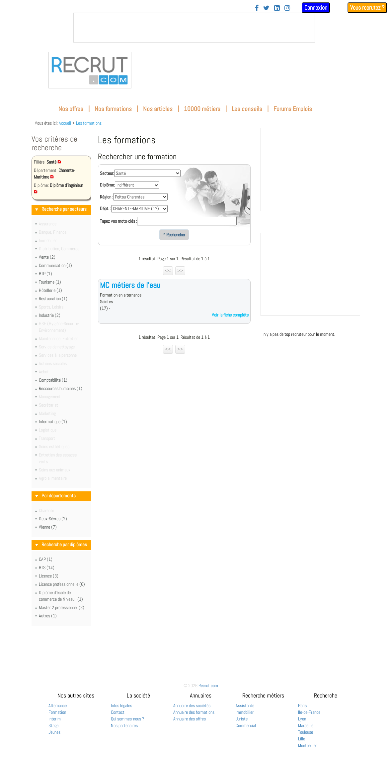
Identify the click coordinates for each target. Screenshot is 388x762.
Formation (57, 712)
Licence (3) (48, 576)
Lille (301, 739)
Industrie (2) (49, 315)
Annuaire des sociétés (191, 705)
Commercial (246, 725)
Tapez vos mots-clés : (118, 221)
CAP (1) (45, 559)
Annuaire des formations (193, 712)
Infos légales (121, 705)
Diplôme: (107, 185)
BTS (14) (46, 568)
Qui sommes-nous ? (127, 719)
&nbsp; (194, 28)
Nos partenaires (124, 725)
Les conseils (247, 109)
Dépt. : (105, 208)
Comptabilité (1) (53, 380)
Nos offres (70, 109)
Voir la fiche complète (230, 315)
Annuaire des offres (189, 719)
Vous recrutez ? (367, 7)
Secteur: (107, 173)
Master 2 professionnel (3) (61, 607)
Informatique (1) (53, 422)
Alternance (57, 705)
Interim (54, 719)
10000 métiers (202, 109)
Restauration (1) (53, 299)
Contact (117, 712)
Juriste (242, 719)
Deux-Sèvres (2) (53, 519)
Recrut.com (208, 686)
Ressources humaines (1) (60, 388)
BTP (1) (45, 274)
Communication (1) (55, 265)
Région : (106, 197)
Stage (53, 725)
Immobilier (245, 712)
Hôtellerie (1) (50, 290)
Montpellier (307, 745)
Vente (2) (47, 257)
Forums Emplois (292, 109)
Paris (302, 705)
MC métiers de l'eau (130, 285)
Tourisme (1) (50, 282)
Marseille (305, 725)
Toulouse (305, 732)
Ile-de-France (309, 712)
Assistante (245, 705)
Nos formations (113, 109)
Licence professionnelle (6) (62, 584)
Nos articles (158, 109)
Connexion (315, 7)
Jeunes (54, 732)
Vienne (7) (48, 527)
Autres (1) (48, 616)
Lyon (302, 719)
